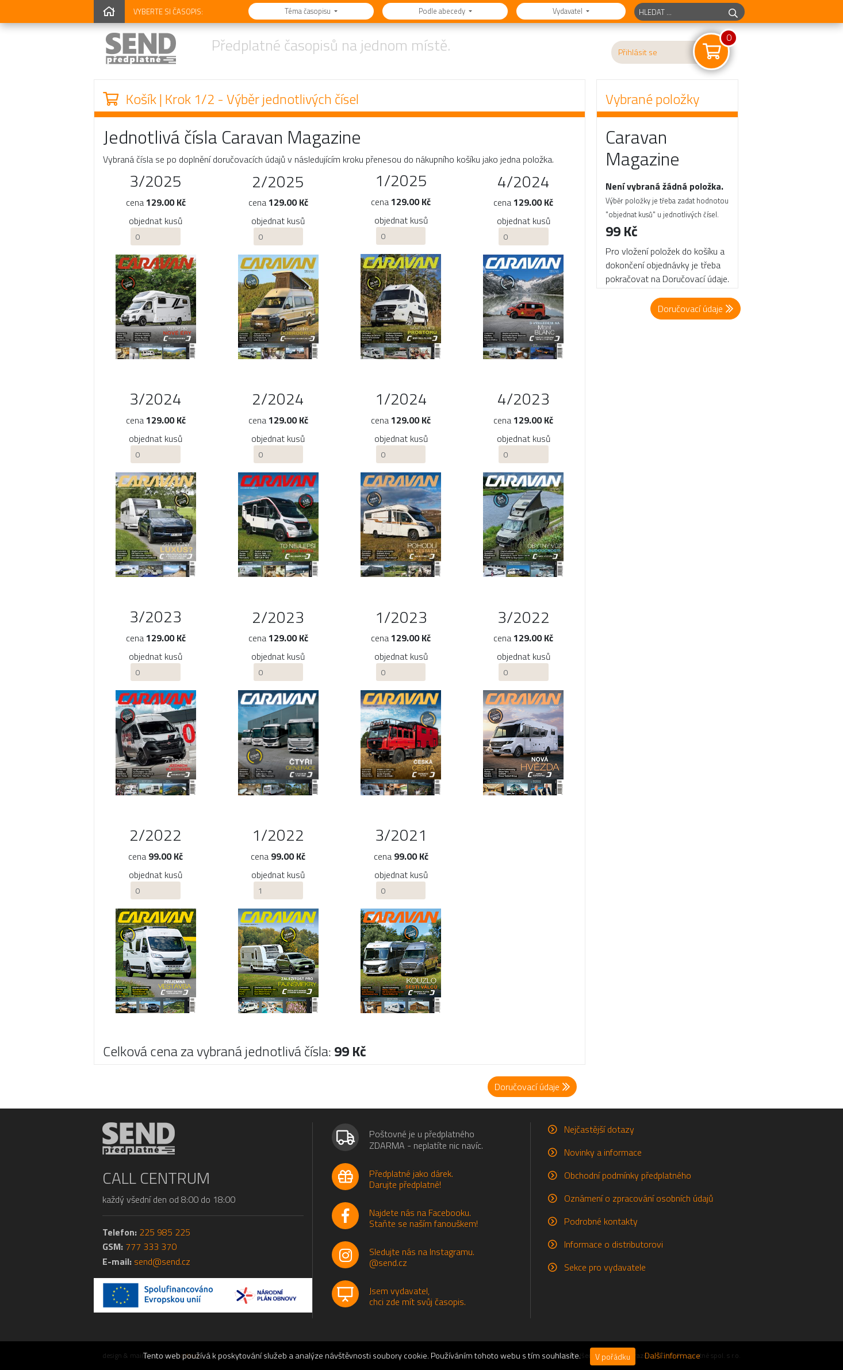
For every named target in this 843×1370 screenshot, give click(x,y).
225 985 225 (164, 1232)
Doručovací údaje (695, 308)
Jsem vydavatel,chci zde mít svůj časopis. (417, 1296)
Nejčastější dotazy (599, 1129)
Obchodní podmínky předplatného (627, 1175)
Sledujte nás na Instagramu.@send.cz (421, 1257)
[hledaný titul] (678, 12)
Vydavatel (568, 11)
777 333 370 (151, 1246)
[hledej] (733, 12)
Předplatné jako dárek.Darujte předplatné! (411, 1179)
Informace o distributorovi (613, 1244)
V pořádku (612, 1356)
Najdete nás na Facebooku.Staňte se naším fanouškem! (423, 1218)
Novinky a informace (603, 1152)
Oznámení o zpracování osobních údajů (638, 1198)
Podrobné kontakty (601, 1221)
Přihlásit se (637, 52)
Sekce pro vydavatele (605, 1267)
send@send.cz (162, 1261)
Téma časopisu (308, 11)
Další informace (672, 1355)
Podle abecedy (443, 11)
